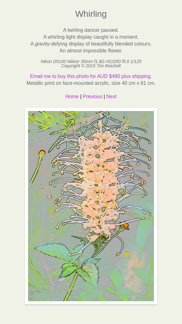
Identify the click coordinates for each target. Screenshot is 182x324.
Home (72, 96)
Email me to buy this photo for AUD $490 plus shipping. (91, 76)
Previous (92, 96)
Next (111, 96)
